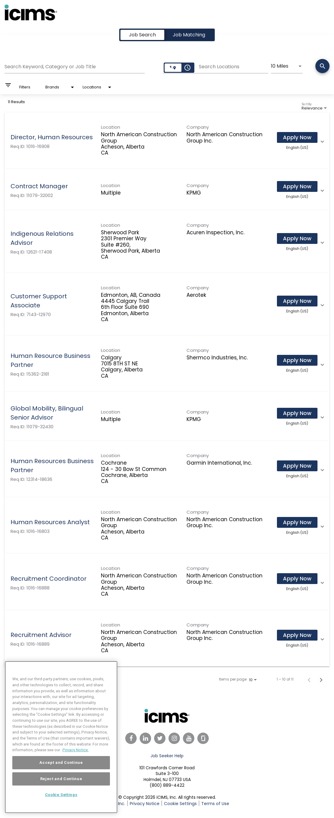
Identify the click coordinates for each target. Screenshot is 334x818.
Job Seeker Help (167, 756)
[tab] (142, 35)
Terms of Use (215, 804)
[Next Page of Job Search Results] (321, 679)
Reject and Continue (61, 791)
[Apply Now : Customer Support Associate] (297, 301)
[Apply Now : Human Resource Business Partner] (297, 360)
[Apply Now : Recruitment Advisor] (297, 635)
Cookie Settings (180, 804)
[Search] (322, 66)
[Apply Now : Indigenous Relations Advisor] (297, 238)
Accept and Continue (61, 775)
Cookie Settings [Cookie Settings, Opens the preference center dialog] (61, 807)
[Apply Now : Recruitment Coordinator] (297, 578)
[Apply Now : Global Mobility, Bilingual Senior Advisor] (297, 413)
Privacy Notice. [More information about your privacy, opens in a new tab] (75, 763)
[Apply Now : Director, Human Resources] (297, 137)
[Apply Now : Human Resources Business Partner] (297, 465)
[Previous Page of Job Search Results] (309, 679)
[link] (167, 140)
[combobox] (75, 66)
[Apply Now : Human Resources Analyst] (297, 522)
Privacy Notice (144, 804)
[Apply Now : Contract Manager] (297, 186)
